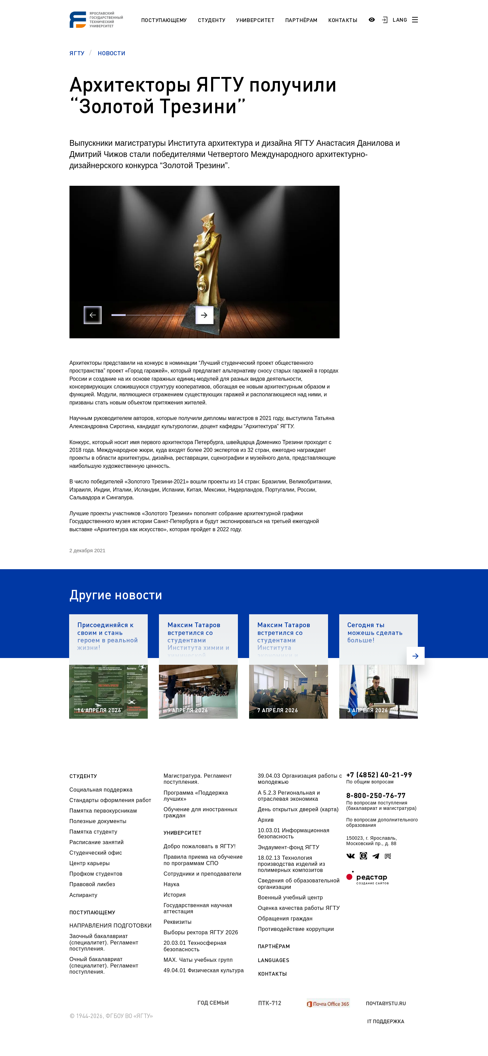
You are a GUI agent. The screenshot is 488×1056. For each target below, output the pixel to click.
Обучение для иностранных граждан (201, 812)
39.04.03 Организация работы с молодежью (300, 779)
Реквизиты (178, 922)
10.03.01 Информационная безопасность (293, 833)
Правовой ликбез (92, 884)
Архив (266, 820)
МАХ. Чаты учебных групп (198, 960)
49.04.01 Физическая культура (204, 970)
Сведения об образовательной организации (299, 884)
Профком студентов (96, 874)
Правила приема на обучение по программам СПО (203, 860)
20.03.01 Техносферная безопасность (195, 946)
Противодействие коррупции (296, 929)
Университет (255, 20)
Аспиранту (83, 895)
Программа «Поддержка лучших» (196, 796)
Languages (273, 960)
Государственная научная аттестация (198, 908)
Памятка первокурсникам (103, 811)
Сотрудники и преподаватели (203, 874)
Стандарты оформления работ (110, 800)
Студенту (212, 20)
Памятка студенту (93, 832)
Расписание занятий (96, 842)
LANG (399, 19)
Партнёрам (301, 20)
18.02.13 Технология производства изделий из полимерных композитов (291, 864)
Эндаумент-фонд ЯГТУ (289, 847)
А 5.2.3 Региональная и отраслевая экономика (289, 796)
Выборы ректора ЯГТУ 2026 (201, 932)
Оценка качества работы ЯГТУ (299, 908)
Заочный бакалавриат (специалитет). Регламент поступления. (104, 942)
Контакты (342, 20)
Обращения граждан (285, 918)
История (175, 895)
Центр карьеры (89, 863)
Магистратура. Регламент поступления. (198, 779)
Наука (172, 884)
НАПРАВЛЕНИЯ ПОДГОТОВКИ (110, 926)
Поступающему (164, 20)
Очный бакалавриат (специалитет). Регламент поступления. (104, 965)
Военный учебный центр (290, 897)
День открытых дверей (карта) (298, 809)
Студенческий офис (95, 853)
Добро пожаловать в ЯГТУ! (200, 846)
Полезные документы (98, 821)
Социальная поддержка (101, 790)
